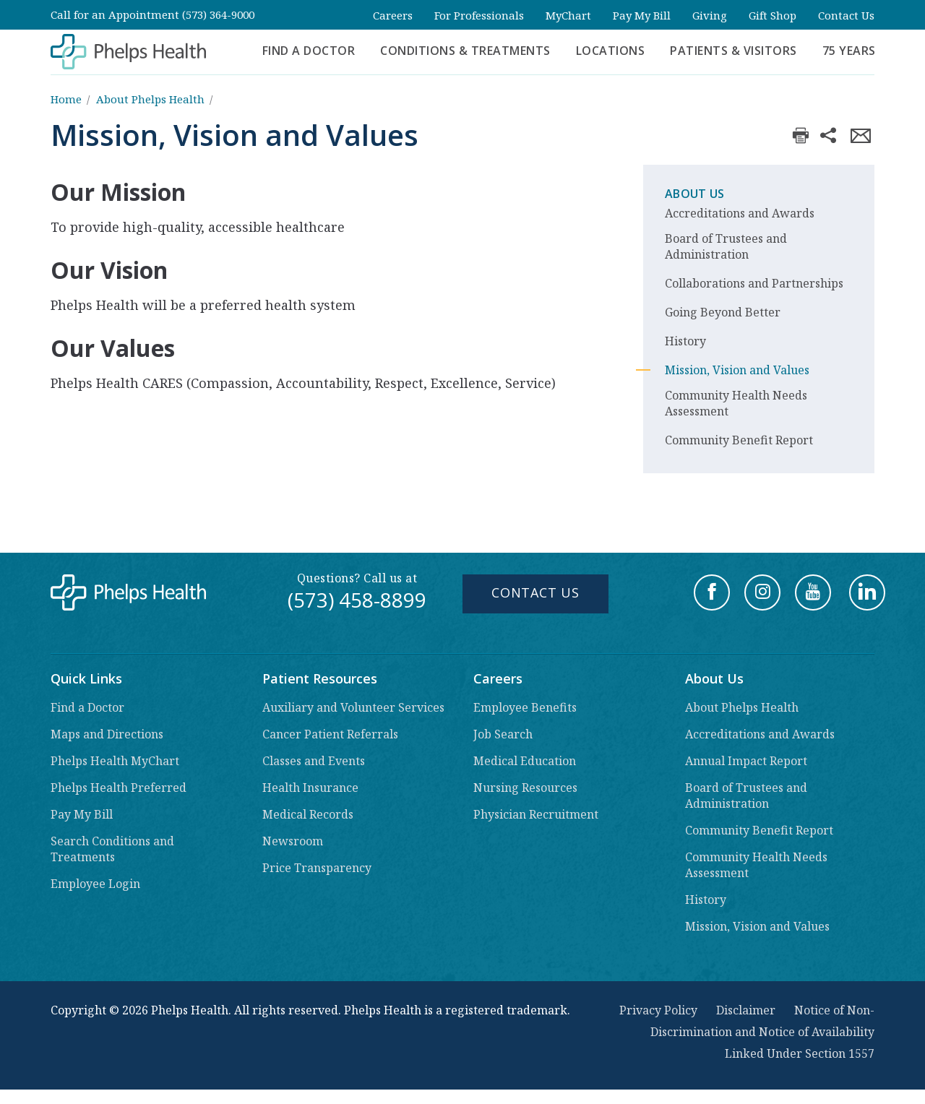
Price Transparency (316, 868)
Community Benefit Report (739, 440)
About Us (694, 194)
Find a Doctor (309, 51)
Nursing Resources (525, 787)
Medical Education (524, 761)
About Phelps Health (150, 99)
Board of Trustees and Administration (726, 246)
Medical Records (307, 814)
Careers (393, 15)
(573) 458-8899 (357, 600)
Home (66, 99)
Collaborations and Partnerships (754, 283)
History (685, 341)
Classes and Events (313, 761)
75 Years (849, 51)
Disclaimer (745, 1010)
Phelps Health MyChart (115, 761)
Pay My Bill (642, 15)
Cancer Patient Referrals (330, 734)
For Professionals (479, 15)
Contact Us (846, 15)
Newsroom (292, 841)
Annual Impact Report (746, 761)
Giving (709, 15)
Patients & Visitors (733, 51)
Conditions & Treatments (465, 51)
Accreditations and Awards (739, 213)
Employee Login (95, 884)
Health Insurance (310, 787)
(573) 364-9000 (218, 14)
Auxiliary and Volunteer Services (353, 707)
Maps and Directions (107, 734)
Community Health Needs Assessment (736, 403)
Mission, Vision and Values (737, 370)
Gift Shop (772, 15)
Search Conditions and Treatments (112, 849)
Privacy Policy (658, 1010)
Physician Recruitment (535, 814)
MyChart (568, 15)
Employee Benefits (525, 707)
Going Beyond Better (722, 312)
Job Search (503, 734)
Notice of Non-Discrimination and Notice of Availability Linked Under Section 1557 (762, 1031)
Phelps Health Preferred (118, 787)
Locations (610, 51)
